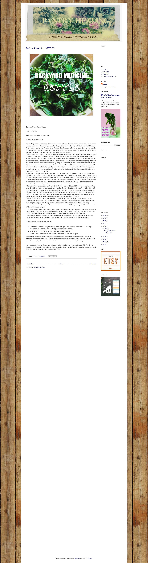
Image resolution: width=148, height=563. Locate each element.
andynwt (77, 558)
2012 (104, 244)
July (106, 228)
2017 (104, 223)
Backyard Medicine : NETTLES (40, 48)
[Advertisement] (109, 329)
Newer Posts (30, 264)
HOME (105, 69)
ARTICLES (106, 72)
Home (61, 264)
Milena (105, 84)
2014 (104, 239)
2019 (104, 218)
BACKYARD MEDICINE (110, 76)
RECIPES (105, 74)
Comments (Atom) (39, 267)
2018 (104, 221)
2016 (104, 226)
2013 (104, 242)
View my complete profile (108, 87)
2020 (104, 215)
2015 (104, 236)
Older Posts (92, 264)
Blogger (90, 558)
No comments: (42, 256)
